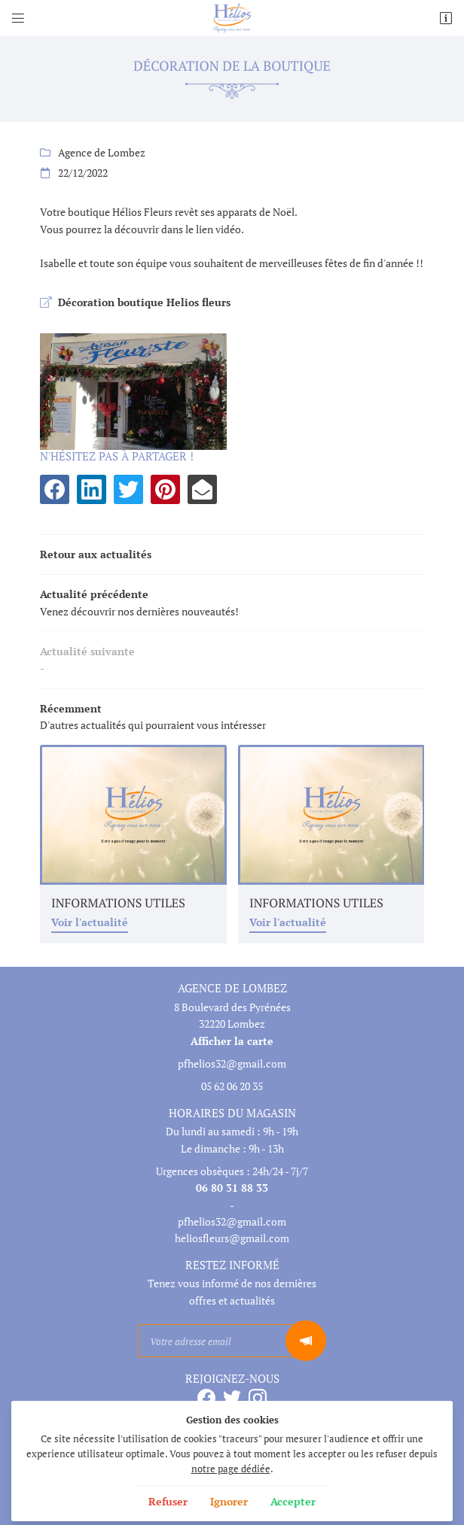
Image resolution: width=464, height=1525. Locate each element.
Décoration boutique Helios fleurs (144, 302)
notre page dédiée (230, 1469)
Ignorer (229, 1501)
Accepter (293, 1501)
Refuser (168, 1501)
